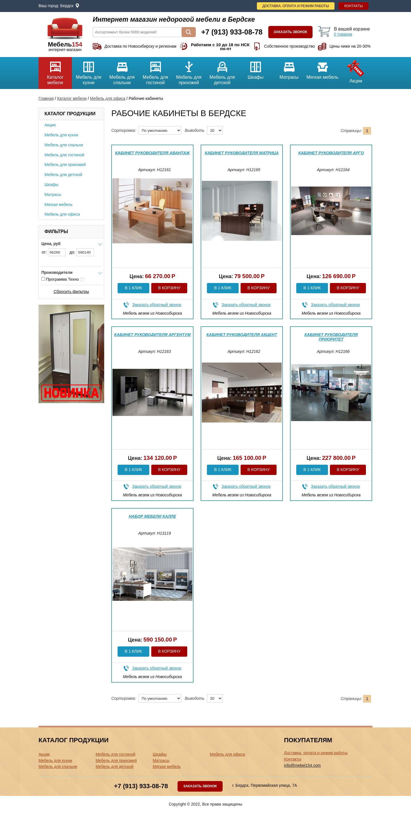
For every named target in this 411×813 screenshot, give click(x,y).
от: (54, 252)
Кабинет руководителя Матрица (242, 153)
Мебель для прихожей (189, 71)
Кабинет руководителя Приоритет (331, 336)
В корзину (169, 288)
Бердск (66, 5)
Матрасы (289, 68)
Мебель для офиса (107, 98)
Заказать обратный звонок (156, 304)
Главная (46, 98)
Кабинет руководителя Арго (331, 153)
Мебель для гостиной (155, 71)
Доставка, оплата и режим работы (296, 6)
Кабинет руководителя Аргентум (152, 334)
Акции (355, 70)
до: (82, 252)
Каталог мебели (55, 71)
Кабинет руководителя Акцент (241, 334)
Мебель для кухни (88, 71)
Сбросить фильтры (71, 291)
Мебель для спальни (122, 71)
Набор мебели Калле (152, 516)
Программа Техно (63, 279)
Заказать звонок (290, 32)
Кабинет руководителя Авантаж (152, 153)
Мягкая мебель (322, 68)
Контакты (353, 6)
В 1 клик (133, 288)
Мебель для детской (222, 71)
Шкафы (255, 68)
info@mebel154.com (302, 765)
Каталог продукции (70, 113)
